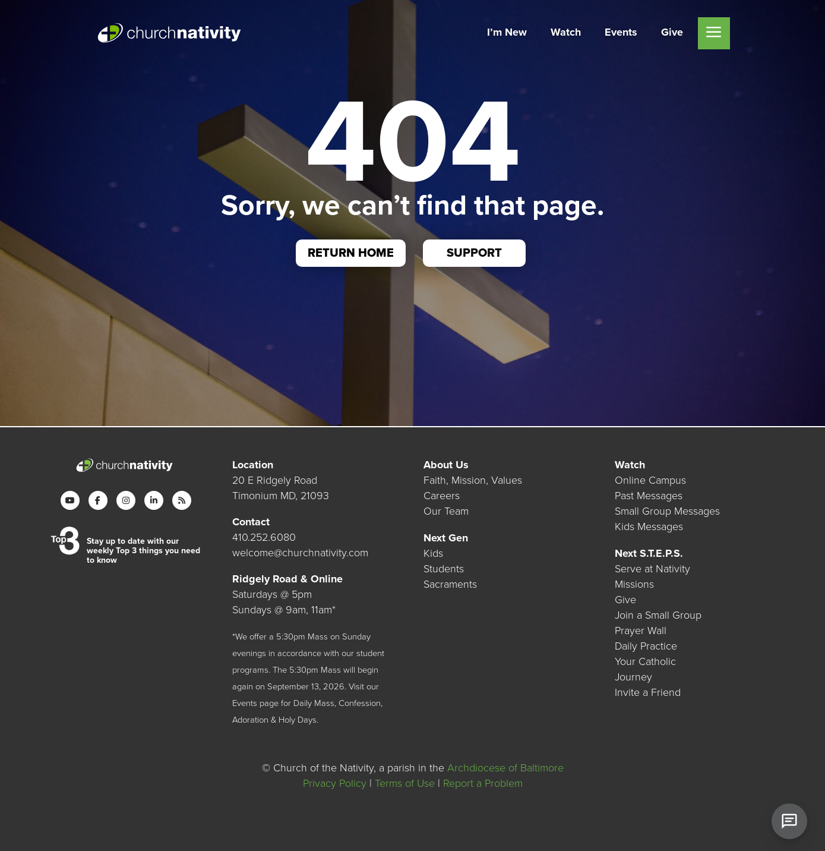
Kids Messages (649, 526)
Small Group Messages (667, 511)
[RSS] (181, 500)
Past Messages (648, 495)
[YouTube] (70, 500)
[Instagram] (125, 500)
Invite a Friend (648, 692)
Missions (634, 584)
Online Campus (650, 480)
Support (474, 253)
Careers (441, 495)
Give (625, 599)
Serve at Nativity (652, 568)
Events (244, 703)
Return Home (351, 253)
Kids (433, 553)
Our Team (446, 511)
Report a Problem (483, 783)
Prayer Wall (640, 630)
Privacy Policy (334, 783)
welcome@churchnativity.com (300, 552)
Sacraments (450, 584)
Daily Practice (646, 646)
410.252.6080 (264, 537)
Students (443, 568)
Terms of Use (405, 783)
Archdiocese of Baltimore (505, 767)
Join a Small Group (658, 615)
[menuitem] (507, 33)
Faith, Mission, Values (472, 480)
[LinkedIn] (153, 500)
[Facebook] (98, 500)
